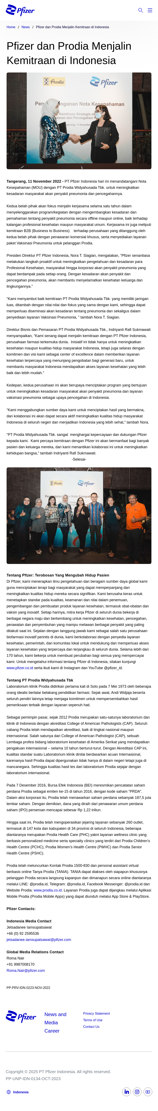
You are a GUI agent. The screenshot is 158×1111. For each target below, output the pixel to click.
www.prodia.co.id (48, 890)
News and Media (55, 1018)
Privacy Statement (96, 1013)
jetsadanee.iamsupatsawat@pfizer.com (39, 940)
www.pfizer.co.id (20, 668)
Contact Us (91, 1026)
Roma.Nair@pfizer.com (26, 971)
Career (52, 1031)
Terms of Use (92, 1020)
